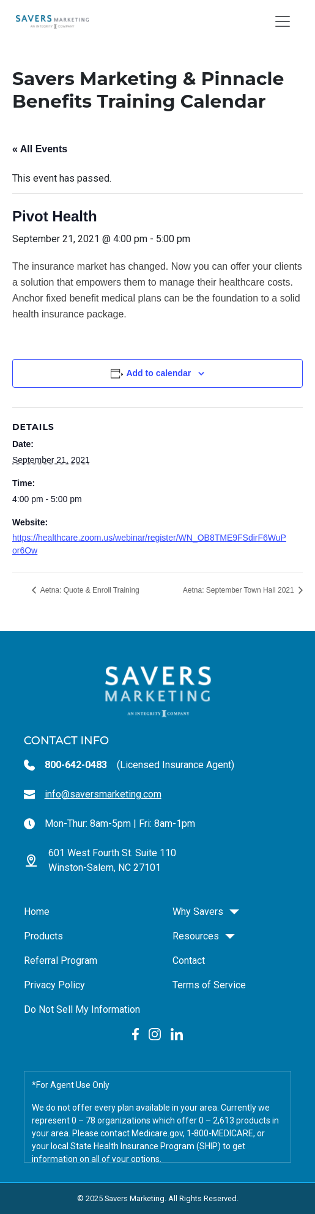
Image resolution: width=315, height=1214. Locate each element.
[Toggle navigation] (282, 21)
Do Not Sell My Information (82, 1009)
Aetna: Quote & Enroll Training (89, 590)
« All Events (39, 149)
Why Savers (197, 911)
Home (37, 911)
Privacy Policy (54, 985)
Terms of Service (209, 985)
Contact (188, 960)
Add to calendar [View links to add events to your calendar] (158, 373)
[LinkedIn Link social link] (177, 1034)
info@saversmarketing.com (103, 794)
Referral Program (60, 960)
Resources (195, 936)
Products (43, 936)
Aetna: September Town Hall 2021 (239, 590)
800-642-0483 (76, 765)
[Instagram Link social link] (155, 1034)
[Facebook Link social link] (135, 1034)
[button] (234, 912)
